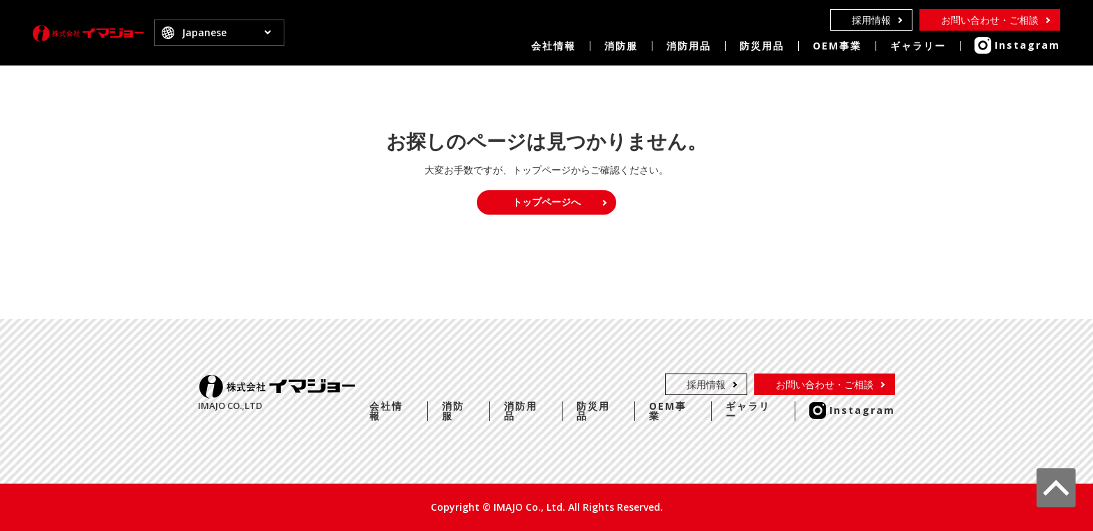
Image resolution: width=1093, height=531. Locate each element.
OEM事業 (837, 46)
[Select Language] (226, 33)
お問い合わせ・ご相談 (990, 19)
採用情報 (871, 19)
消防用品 (688, 46)
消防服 (621, 46)
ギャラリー (918, 46)
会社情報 (553, 46)
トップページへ (546, 201)
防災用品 (762, 46)
